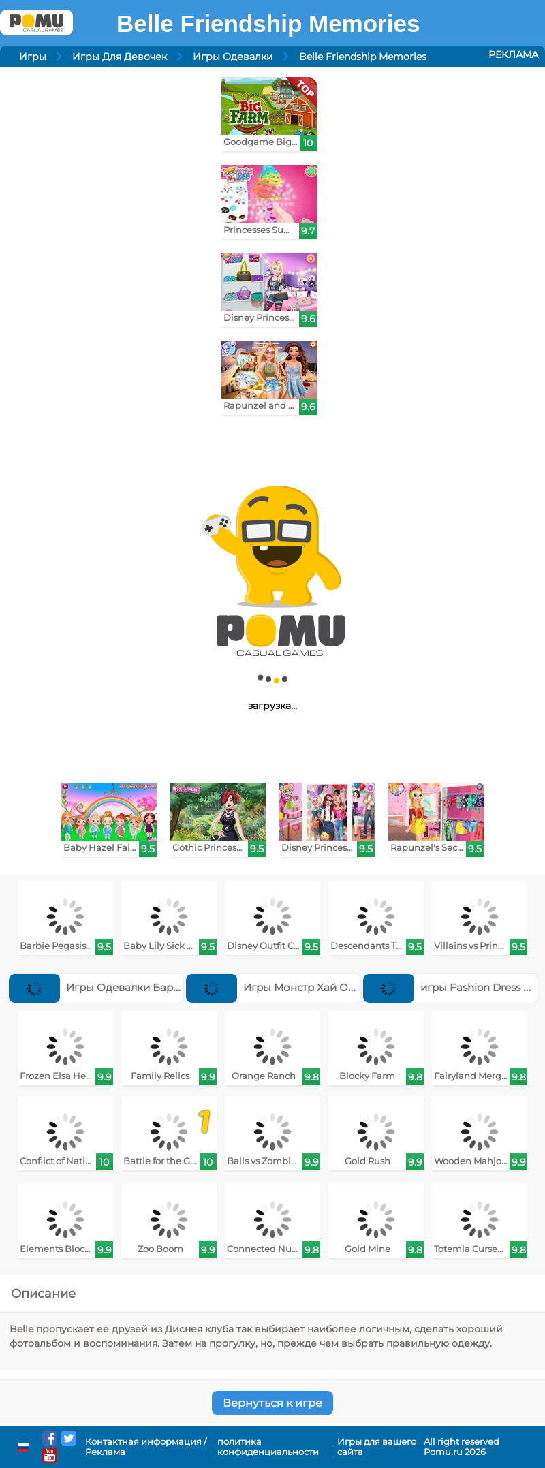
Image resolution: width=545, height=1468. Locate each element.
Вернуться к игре (272, 1402)
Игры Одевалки (233, 56)
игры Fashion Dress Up (450, 987)
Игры (32, 56)
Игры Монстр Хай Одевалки (289, 987)
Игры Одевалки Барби (98, 987)
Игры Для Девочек (119, 56)
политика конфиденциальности (268, 1447)
